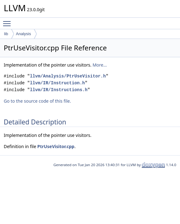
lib (6, 33)
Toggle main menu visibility (8, 21)
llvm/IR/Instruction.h (57, 83)
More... (99, 65)
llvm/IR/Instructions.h (59, 90)
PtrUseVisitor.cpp (55, 146)
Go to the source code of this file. (37, 101)
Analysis (23, 33)
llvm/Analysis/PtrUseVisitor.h (68, 76)
